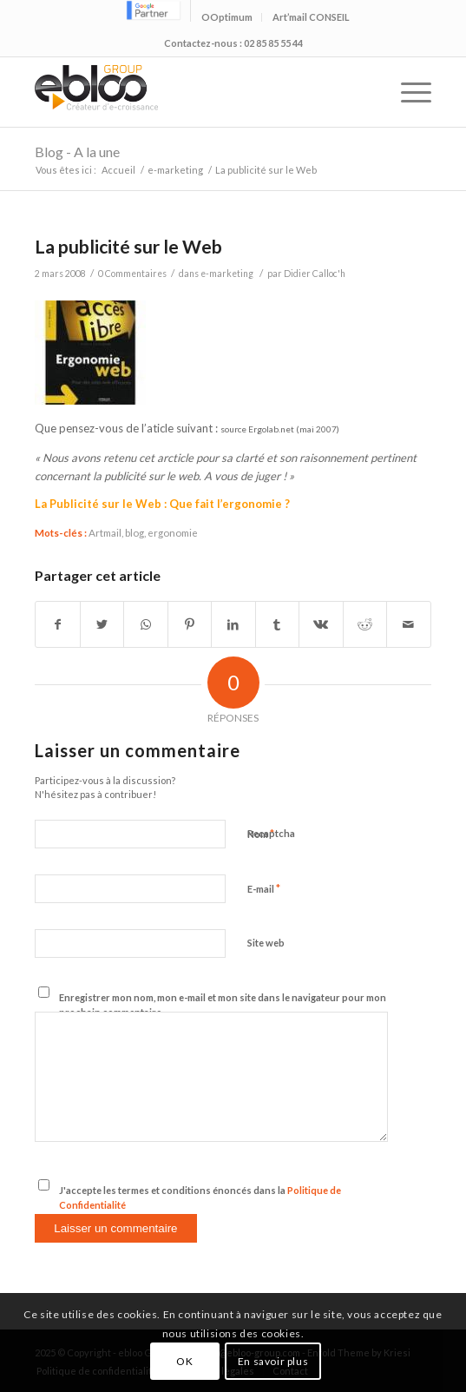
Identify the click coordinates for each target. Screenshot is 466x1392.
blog (134, 532)
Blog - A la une (77, 151)
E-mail (263, 888)
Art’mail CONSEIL (311, 17)
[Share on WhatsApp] (145, 624)
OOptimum (227, 17)
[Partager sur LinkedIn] (233, 624)
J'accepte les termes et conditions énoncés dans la (200, 1197)
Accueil (118, 169)
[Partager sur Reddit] (365, 624)
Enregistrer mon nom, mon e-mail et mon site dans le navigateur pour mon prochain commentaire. (222, 1005)
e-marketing (175, 169)
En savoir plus (273, 1361)
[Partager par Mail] (408, 624)
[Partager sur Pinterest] (189, 624)
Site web (266, 942)
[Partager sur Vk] (320, 624)
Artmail (105, 532)
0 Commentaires (132, 273)
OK (184, 1361)
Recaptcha (271, 833)
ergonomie (173, 532)
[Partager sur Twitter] (102, 624)
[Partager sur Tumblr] (277, 624)
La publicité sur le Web (128, 246)
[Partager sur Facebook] (57, 624)
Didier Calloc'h (314, 273)
